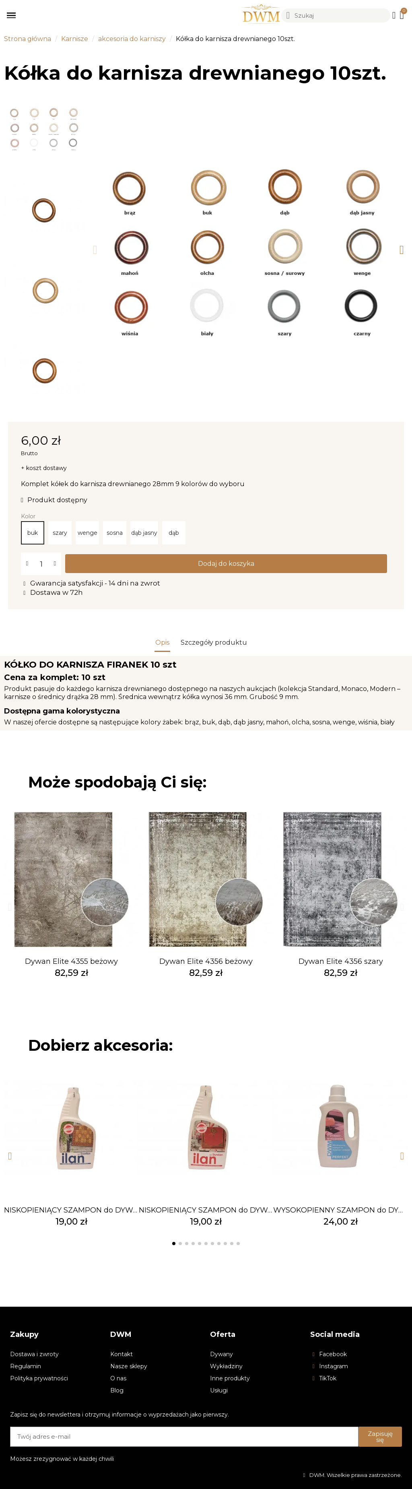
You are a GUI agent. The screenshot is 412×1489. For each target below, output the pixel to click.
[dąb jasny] (144, 532)
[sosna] (114, 532)
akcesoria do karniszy (132, 39)
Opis (162, 642)
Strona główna (27, 39)
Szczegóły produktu (214, 642)
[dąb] (173, 532)
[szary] (60, 532)
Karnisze (74, 39)
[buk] (32, 532)
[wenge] (87, 532)
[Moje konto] (394, 15)
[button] (95, 250)
